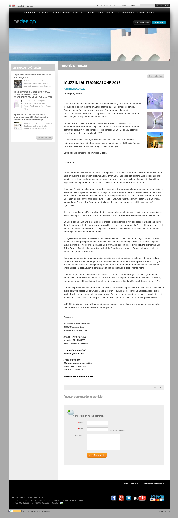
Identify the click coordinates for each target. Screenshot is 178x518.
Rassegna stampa (61, 12)
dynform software (43, 511)
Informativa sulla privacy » (153, 483)
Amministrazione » (162, 511)
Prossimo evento (142, 22)
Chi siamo (43, 12)
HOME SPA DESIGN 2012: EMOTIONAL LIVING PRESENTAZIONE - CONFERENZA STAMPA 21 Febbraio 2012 (33, 94)
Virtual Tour (158, 22)
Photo (91, 12)
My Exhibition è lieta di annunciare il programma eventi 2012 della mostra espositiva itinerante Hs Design (31, 117)
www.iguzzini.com (75, 353)
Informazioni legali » (132, 483)
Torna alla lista (155, 76)
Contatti (30, 6)
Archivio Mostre (126, 12)
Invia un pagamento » (128, 5)
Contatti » (55, 503)
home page (30, 12)
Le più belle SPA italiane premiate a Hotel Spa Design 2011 (33, 76)
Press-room (79, 12)
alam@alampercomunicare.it (80, 376)
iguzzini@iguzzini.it (76, 350)
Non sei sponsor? (110, 5)
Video (100, 12)
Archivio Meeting (145, 12)
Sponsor (110, 12)
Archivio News (44, 138)
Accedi (99, 5)
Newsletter (21, 6)
